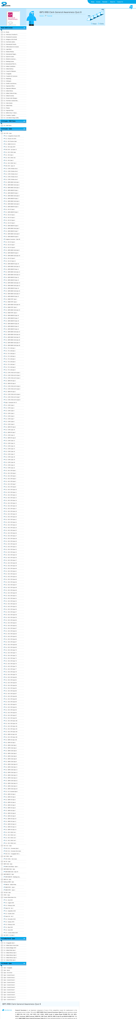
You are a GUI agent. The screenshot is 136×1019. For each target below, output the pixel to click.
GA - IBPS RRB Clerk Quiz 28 (12, 345)
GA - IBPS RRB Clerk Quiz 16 (12, 291)
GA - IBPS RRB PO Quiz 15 (12, 296)
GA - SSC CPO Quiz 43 (11, 576)
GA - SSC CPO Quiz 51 (11, 595)
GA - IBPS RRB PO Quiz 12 (12, 277)
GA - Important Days (9, 110)
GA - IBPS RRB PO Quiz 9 (11, 253)
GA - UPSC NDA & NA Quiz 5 (12, 389)
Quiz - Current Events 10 (10, 997)
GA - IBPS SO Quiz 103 (11, 734)
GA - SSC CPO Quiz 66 (11, 639)
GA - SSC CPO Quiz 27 (11, 535)
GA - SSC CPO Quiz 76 (11, 663)
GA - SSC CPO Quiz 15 (11, 503)
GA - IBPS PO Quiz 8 (10, 438)
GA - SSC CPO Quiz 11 (11, 492)
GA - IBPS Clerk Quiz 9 (11, 761)
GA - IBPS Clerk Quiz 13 (11, 772)
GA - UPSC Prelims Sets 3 (11, 174)
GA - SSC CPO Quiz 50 (11, 593)
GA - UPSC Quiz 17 (10, 454)
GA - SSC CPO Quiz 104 (11, 731)
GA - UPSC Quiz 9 (9, 424)
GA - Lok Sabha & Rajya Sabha (11, 117)
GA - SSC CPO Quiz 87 (11, 693)
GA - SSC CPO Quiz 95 (11, 712)
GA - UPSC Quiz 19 (10, 459)
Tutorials (105, 2)
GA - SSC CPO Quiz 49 (11, 590)
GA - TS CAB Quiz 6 (10, 361)
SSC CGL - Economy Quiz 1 (12, 848)
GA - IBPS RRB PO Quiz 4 (11, 206)
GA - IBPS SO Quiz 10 (10, 818)
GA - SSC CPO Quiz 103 (11, 729)
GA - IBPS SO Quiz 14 (10, 829)
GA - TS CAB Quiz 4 (10, 356)
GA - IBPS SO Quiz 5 (10, 805)
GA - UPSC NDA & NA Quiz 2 (12, 375)
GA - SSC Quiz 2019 (10, 146)
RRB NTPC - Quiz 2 (10, 890)
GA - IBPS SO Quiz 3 (10, 799)
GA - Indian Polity (8, 105)
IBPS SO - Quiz (7, 879)
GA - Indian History (8, 90)
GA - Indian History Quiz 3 (10, 957)
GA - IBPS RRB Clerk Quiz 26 (12, 340)
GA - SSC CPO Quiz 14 (11, 500)
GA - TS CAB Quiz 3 (10, 353)
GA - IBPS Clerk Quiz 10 (11, 764)
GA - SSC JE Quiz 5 (10, 223)
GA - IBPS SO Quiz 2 (10, 797)
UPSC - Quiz (7, 895)
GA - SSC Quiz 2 (9, 160)
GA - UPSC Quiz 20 (10, 462)
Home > (42, 16)
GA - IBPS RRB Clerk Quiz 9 (12, 250)
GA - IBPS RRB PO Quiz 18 (12, 321)
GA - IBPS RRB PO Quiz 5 (11, 212)
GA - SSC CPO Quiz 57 (11, 612)
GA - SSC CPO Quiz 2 (10, 473)
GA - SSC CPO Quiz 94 (11, 710)
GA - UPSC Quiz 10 (10, 429)
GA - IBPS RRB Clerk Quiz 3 (12, 187)
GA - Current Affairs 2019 (11, 932)
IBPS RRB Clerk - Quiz (9, 869)
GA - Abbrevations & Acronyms (11, 46)
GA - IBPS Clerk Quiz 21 (11, 778)
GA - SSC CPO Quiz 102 (11, 726)
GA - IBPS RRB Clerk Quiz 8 (12, 233)
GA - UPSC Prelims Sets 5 (11, 179)
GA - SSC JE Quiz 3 (10, 217)
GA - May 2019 (9, 927)
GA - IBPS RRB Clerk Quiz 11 (12, 266)
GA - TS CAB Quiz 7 (10, 364)
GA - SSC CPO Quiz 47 (11, 584)
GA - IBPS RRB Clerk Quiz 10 (12, 255)
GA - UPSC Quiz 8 (9, 421)
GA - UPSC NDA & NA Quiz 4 (12, 386)
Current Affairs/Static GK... (10, 897)
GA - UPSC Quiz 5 (9, 413)
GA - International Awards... (10, 44)
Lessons (98, 2)
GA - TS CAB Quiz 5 (10, 359)
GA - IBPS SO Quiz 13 (10, 826)
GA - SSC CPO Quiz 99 (11, 718)
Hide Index (19, 1003)
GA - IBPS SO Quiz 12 (10, 824)
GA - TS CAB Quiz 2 (10, 350)
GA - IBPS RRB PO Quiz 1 (11, 190)
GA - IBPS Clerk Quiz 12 (11, 769)
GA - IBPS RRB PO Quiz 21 (12, 326)
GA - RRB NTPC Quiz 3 (11, 307)
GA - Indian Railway (8, 68)
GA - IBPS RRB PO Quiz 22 (12, 329)
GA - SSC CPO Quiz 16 (11, 506)
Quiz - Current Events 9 (9, 994)
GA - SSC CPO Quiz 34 (11, 554)
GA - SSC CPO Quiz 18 (11, 511)
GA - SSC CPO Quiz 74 (11, 661)
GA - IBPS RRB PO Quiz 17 (12, 318)
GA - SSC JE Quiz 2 (10, 214)
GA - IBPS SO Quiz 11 (10, 821)
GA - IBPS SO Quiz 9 (10, 816)
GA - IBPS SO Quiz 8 (10, 813)
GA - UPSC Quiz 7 (9, 418)
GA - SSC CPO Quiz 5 (10, 481)
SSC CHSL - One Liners (11, 859)
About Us (112, 2)
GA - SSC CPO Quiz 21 (11, 519)
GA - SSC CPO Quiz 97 (11, 715)
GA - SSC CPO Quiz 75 (11, 666)
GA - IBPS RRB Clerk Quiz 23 (12, 331)
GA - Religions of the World (10, 39)
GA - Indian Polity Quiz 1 (10, 950)
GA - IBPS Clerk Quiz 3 (11, 748)
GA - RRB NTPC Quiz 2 (11, 301)
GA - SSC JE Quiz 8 (10, 247)
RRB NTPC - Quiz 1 (10, 887)
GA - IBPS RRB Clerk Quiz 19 (12, 310)
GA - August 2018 (9, 902)
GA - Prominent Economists (10, 37)
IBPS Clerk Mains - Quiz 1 (11, 866)
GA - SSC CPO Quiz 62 (11, 625)
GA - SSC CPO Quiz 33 (11, 552)
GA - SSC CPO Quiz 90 (11, 701)
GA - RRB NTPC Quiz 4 (11, 312)
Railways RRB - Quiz (9, 882)
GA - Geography (7, 73)
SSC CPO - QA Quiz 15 (11, 149)
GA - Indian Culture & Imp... (10, 93)
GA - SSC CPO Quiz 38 (11, 563)
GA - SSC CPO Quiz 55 (11, 606)
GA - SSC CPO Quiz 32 (11, 549)
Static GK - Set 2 (9, 916)
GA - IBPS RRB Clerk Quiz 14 (12, 282)
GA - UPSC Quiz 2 (9, 405)
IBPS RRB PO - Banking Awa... (12, 877)
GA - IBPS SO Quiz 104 (11, 739)
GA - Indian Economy (9, 95)
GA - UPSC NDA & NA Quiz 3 (12, 378)
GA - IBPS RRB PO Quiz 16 (12, 315)
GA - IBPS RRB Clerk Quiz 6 (12, 204)
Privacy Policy (76, 1013)
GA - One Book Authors (9, 42)
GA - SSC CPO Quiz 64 (11, 633)
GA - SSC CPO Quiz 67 (11, 628)
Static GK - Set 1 (9, 908)
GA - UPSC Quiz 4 (9, 410)
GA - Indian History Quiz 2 (10, 955)
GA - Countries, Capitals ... (10, 115)
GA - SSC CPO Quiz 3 (10, 476)
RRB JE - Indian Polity (10, 884)
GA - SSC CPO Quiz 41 (11, 571)
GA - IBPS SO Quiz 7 (10, 810)
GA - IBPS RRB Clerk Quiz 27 (12, 342)
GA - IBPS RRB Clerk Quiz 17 (12, 293)
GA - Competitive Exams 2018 (12, 136)
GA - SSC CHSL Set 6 (10, 843)
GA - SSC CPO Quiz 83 (11, 682)
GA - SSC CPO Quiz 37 (11, 560)
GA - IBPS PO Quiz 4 (10, 383)
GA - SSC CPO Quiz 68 (11, 644)
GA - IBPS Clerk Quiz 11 (11, 767)
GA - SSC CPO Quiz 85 (11, 688)
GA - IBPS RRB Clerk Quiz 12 (12, 272)
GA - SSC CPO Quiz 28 (11, 538)
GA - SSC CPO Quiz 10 (11, 489)
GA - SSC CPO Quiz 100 (11, 720)
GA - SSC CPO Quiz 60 (11, 620)
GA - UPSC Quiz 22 (10, 467)
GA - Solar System (8, 103)
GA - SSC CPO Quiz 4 (10, 478)
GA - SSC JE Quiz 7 (10, 244)
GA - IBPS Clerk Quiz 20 (11, 788)
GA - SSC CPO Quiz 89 (11, 699)
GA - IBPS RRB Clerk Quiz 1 (12, 182)
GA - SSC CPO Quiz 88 (11, 696)
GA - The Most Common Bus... (11, 100)
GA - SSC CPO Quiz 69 (11, 647)
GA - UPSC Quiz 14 (10, 446)
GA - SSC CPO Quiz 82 (11, 680)
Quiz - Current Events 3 (9, 980)
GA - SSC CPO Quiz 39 (11, 565)
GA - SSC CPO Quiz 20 (11, 516)
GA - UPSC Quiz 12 (10, 440)
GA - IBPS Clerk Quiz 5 (11, 753)
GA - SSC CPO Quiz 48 (11, 587)
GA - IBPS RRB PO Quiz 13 (12, 280)
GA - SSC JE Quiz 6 (10, 242)
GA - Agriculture (8, 49)
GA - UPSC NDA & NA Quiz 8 (12, 399)
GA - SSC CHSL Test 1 (10, 163)
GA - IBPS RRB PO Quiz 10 (12, 263)
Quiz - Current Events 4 (9, 982)
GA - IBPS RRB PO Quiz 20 (12, 323)
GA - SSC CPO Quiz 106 (11, 737)
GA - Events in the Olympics (10, 98)
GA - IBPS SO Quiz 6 (10, 807)
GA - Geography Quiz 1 (9, 943)
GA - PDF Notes (7, 125)
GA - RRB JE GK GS (10, 144)
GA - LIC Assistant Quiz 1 (11, 791)
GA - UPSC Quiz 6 (9, 416)
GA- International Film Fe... (10, 64)
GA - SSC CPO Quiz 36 (11, 557)
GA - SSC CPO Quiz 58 (11, 614)
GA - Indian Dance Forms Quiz (11, 945)
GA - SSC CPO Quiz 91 (11, 704)
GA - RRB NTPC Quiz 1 (11, 299)
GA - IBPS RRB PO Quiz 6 (11, 225)
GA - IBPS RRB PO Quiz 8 (11, 236)
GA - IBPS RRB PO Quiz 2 (11, 193)
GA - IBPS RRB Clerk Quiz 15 (12, 285)
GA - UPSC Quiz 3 (9, 408)
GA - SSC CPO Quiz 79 (11, 674)
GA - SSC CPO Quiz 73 (11, 658)
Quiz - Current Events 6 (9, 987)
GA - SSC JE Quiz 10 (10, 261)
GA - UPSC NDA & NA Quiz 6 (12, 394)
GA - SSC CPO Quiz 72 (11, 655)
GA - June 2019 (9, 930)
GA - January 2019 (9, 921)
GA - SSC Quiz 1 (9, 155)
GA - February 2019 (10, 924)
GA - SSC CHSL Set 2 (10, 832)
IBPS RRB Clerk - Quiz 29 (11, 871)
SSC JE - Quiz (7, 861)
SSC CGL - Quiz (8, 845)
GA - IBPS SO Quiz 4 (10, 802)
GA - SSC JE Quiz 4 (10, 220)
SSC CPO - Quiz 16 (10, 165)
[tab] (72, 195)
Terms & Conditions (65, 1013)
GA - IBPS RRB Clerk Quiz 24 (12, 334)
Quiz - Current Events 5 (9, 985)
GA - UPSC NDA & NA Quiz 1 (12, 372)
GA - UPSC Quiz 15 (10, 448)
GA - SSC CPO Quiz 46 (11, 582)
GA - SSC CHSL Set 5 (10, 840)
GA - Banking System (9, 61)
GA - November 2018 (10, 919)
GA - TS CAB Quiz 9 (10, 369)
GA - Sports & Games (9, 56)
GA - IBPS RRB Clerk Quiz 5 (12, 201)
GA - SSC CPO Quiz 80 (11, 677)
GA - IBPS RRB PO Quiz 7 (11, 231)
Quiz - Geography (8, 967)
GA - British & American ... (10, 59)
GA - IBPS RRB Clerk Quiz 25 (12, 337)
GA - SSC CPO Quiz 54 (11, 603)
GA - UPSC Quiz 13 (10, 443)
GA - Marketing (7, 78)
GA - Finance (7, 108)
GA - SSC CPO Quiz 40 (11, 568)
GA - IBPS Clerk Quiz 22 (11, 780)
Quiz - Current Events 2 (9, 977)
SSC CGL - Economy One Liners (13, 851)
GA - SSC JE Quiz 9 (10, 258)
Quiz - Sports (7, 970)
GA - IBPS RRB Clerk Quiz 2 (12, 185)
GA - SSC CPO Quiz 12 (11, 495)
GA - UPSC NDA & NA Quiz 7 (12, 397)
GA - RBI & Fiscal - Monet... (10, 113)
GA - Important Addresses (10, 88)
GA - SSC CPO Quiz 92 (11, 707)
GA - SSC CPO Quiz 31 (11, 546)
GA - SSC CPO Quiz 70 (11, 650)
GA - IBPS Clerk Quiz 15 (11, 775)
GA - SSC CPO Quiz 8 (10, 486)
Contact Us (120, 2)
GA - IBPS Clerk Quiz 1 (11, 745)
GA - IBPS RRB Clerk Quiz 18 (12, 304)
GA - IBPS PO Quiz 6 (10, 427)
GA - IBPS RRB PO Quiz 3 (11, 198)
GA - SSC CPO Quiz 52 (11, 598)
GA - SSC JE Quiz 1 (10, 209)
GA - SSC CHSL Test (10, 157)
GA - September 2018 (10, 911)
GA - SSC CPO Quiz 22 (11, 522)
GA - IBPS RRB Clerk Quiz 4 (12, 195)
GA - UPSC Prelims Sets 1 (11, 168)
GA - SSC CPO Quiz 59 (11, 617)
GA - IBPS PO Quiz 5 (10, 391)
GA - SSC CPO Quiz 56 (11, 609)
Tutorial (49, 16)
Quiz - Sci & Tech (8, 972)
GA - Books (6, 32)
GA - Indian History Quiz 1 (10, 952)
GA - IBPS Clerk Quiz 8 (11, 758)
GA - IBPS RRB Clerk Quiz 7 (12, 228)
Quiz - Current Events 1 (9, 975)
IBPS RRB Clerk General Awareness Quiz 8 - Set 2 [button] (55, 202)
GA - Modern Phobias (9, 51)
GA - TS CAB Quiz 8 (10, 367)
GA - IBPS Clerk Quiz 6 (11, 756)
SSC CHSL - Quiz (8, 856)
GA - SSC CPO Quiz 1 (10, 470)
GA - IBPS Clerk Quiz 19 (11, 783)
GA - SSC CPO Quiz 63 (11, 631)
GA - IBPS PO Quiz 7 (10, 432)
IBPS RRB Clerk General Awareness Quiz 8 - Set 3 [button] (55, 209)
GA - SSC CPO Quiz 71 (11, 652)
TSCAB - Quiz (7, 892)
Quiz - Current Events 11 (9, 999)
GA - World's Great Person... (10, 83)
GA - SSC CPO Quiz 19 (11, 514)
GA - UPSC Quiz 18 (10, 457)
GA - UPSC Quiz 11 (10, 435)
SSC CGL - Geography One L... (12, 853)
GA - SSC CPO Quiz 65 (11, 636)
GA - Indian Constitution (9, 66)
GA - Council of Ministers (10, 71)
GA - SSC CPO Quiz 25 (11, 530)
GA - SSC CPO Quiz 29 (11, 541)
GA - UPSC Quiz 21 (10, 465)
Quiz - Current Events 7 (9, 989)
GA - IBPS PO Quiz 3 (10, 380)
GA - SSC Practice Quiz (11, 141)
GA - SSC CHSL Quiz (10, 152)
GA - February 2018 (10, 905)
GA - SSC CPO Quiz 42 (11, 574)
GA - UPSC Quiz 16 (10, 451)
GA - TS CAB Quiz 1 (10, 348)
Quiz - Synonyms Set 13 (11, 402)
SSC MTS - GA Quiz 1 (9, 935)
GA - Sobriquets (7, 81)
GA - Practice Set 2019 (10, 138)
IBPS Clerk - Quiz (8, 864)
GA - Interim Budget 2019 (10, 947)
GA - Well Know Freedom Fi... (11, 34)
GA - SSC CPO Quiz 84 (11, 685)
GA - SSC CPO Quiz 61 (11, 622)
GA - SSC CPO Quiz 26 (11, 533)
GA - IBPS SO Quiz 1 (10, 742)
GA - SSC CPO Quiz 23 (11, 525)
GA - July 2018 (9, 900)
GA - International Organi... (10, 54)
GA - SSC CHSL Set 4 (10, 837)
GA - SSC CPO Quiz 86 (11, 690)
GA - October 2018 (9, 913)
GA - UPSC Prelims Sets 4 (11, 176)
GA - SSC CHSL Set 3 (10, 835)
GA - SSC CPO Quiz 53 (11, 601)
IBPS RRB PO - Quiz (9, 874)
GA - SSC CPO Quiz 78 (11, 671)
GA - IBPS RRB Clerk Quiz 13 (12, 274)
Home (92, 2)
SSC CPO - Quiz (8, 133)
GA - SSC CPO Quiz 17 (11, 508)
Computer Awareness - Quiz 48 (12, 239)
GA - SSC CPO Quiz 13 (11, 497)
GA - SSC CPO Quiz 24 (11, 527)
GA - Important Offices (9, 86)
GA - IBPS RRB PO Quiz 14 (12, 288)
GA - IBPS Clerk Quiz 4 (11, 750)
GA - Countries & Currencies (10, 76)
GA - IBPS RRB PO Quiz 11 (12, 269)
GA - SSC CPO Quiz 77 (11, 669)
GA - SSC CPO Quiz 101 (11, 723)
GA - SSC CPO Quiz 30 (11, 544)
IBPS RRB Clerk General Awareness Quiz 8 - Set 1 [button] (55, 194)
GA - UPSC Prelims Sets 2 (11, 171)
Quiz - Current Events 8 (9, 992)
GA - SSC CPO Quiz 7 (10, 484)
